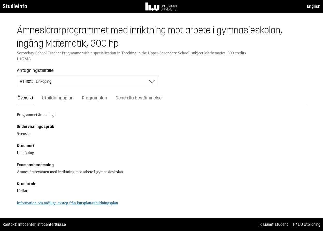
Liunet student (273, 224)
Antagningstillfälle (35, 70)
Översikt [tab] (26, 98)
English (313, 6)
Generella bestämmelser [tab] (139, 98)
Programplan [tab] (94, 98)
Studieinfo (15, 6)
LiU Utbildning (306, 224)
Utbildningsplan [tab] (58, 98)
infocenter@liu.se (51, 224)
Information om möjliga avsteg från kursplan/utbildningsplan (67, 203)
